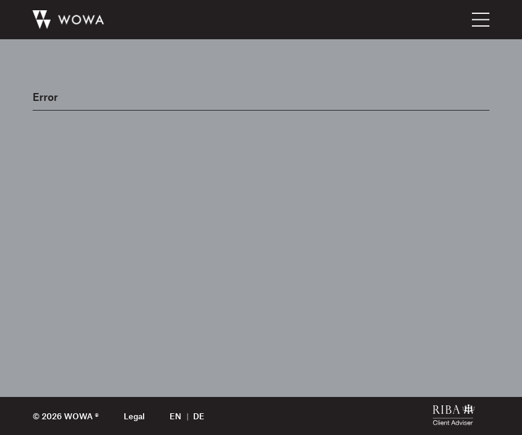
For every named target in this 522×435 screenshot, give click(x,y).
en (175, 416)
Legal (134, 416)
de (199, 416)
